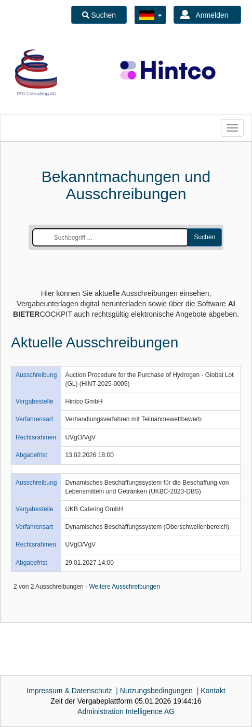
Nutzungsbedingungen (156, 690)
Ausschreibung (36, 375)
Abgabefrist (31, 455)
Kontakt (213, 690)
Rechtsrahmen (36, 437)
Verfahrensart (34, 419)
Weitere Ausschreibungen (124, 586)
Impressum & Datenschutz (69, 690)
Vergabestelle (35, 401)
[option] (36, 72)
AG (126, 711)
